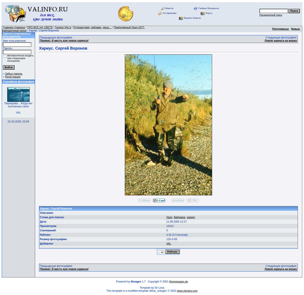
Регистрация (12, 76)
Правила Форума (192, 18)
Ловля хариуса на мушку (281, 40)
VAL (168, 243)
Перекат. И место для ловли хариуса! (64, 40)
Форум (208, 13)
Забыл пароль (13, 73)
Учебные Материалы (208, 8)
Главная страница (14, 27)
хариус (191, 217)
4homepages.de (178, 281)
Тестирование (170, 13)
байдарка (179, 217)
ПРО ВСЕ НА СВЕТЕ (40, 27)
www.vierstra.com (187, 290)
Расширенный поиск (270, 15)
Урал (169, 217)
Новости (169, 8)
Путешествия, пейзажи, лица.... (92, 27)
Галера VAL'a (63, 27)
